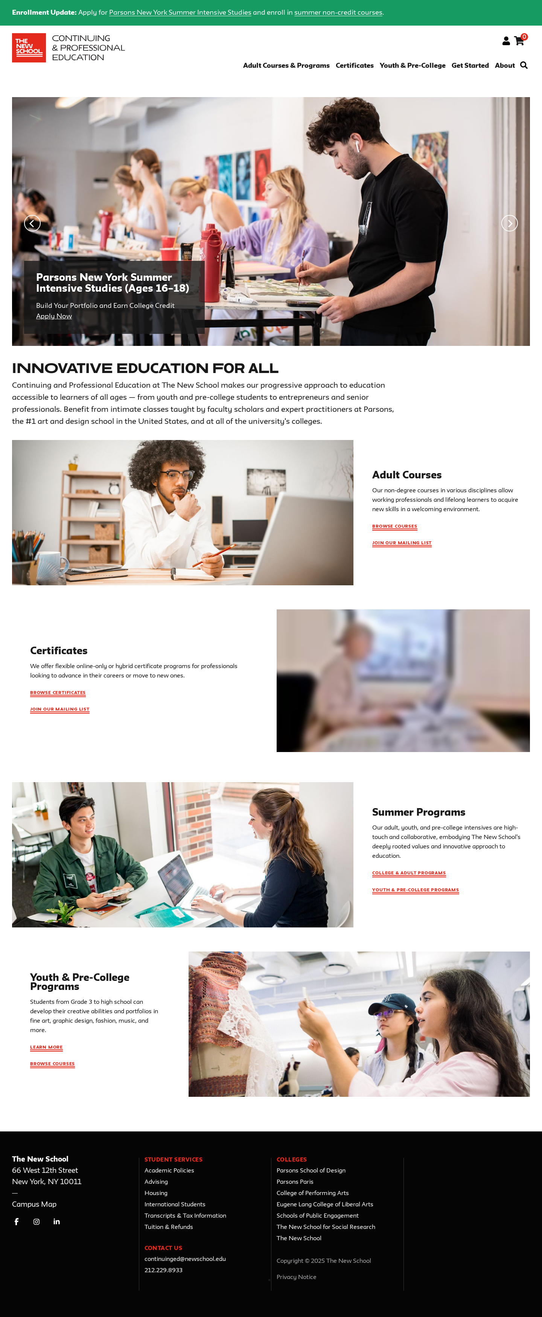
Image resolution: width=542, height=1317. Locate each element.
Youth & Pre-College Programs (415, 890)
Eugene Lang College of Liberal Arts (325, 1204)
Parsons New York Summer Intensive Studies (180, 13)
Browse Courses (394, 526)
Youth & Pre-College (413, 66)
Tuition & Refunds (169, 1227)
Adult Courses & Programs (286, 66)
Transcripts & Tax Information (185, 1216)
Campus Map (34, 1204)
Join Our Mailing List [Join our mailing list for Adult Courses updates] (402, 543)
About (505, 66)
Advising (156, 1182)
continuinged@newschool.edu (185, 1259)
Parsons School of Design (311, 1171)
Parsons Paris (295, 1182)
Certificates (355, 66)
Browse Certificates (58, 693)
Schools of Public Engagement (318, 1216)
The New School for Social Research (326, 1227)
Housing (156, 1193)
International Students (175, 1204)
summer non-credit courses (338, 13)
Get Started (470, 66)
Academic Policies (169, 1171)
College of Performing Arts (313, 1193)
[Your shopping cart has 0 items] (519, 42)
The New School (299, 1238)
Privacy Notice (297, 1277)
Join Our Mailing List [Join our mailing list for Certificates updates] (60, 709)
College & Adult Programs (409, 873)
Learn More (46, 1047)
